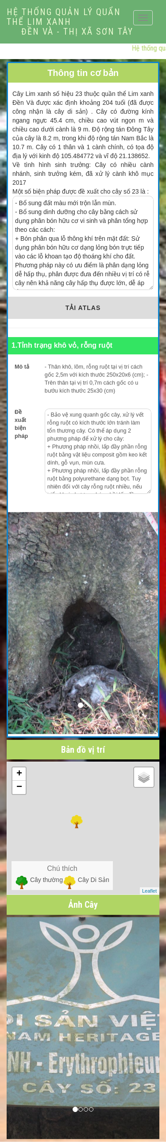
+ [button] (19, 774)
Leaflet (149, 891)
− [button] (19, 787)
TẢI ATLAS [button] (83, 307)
